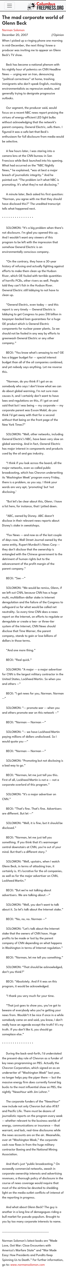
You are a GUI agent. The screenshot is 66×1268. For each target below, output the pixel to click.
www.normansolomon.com (27, 1264)
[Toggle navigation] (9, 6)
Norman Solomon (13, 30)
